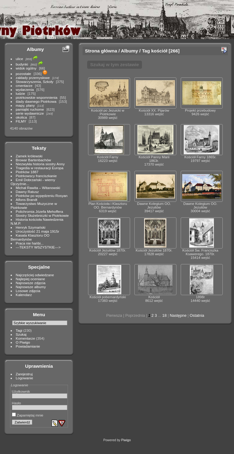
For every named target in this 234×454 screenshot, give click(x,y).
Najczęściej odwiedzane (35, 275)
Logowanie (24, 378)
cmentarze (24, 86)
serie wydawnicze (30, 113)
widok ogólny (26, 68)
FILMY (21, 121)
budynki (22, 64)
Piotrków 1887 (27, 172)
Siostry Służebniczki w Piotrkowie (42, 215)
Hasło (16, 403)
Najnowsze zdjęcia (30, 283)
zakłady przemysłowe (33, 78)
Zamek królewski (29, 156)
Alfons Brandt (26, 200)
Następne (178, 315)
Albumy (35, 49)
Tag (146, 50)
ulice (19, 59)
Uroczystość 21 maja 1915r (37, 231)
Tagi (19, 330)
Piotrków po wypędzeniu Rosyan (42, 196)
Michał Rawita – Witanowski (38, 188)
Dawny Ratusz (27, 192)
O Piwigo (23, 342)
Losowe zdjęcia (28, 291)
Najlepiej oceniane (30, 279)
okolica (21, 117)
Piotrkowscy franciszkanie (36, 176)
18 (164, 315)
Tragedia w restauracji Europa (40, 168)
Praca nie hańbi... (30, 243)
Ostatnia (197, 315)
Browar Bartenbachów (33, 160)
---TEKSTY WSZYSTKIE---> (38, 247)
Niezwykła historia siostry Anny (40, 164)
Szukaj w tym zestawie (114, 64)
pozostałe (23, 74)
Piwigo (126, 440)
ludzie (20, 93)
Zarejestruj (24, 374)
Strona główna (101, 50)
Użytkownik (21, 391)
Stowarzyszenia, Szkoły (35, 82)
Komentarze (25, 338)
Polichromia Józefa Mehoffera (39, 211)
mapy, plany (25, 105)
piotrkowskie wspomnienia (37, 97)
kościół (159, 50)
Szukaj (21, 334)
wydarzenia (25, 89)
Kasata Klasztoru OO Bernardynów (30, 237)
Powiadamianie (28, 346)
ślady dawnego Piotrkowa (36, 101)
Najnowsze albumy (31, 287)
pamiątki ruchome (30, 109)
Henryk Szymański (30, 227)
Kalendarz (24, 295)
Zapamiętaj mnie (27, 415)
